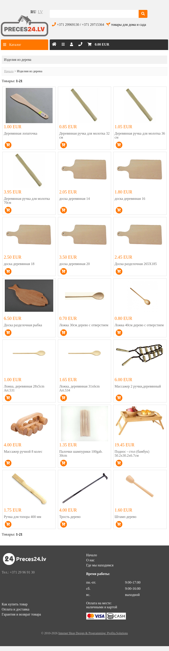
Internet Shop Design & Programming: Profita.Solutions (93, 633)
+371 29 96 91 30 (22, 572)
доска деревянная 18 (19, 264)
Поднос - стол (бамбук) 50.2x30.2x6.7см (132, 453)
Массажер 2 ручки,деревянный (138, 386)
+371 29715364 (93, 24)
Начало (9, 71)
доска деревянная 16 (130, 198)
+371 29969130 (68, 24)
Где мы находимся (100, 565)
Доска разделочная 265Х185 (136, 264)
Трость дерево (70, 517)
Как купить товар (15, 604)
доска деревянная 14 (74, 198)
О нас (90, 560)
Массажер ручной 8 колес (23, 451)
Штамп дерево (125, 517)
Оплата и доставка (15, 609)
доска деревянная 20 (74, 264)
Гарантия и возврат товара (21, 614)
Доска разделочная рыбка (23, 325)
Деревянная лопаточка (20, 133)
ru (33, 12)
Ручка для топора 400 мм (22, 517)
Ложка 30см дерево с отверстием (83, 325)
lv (40, 12)
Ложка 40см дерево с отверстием (139, 325)
